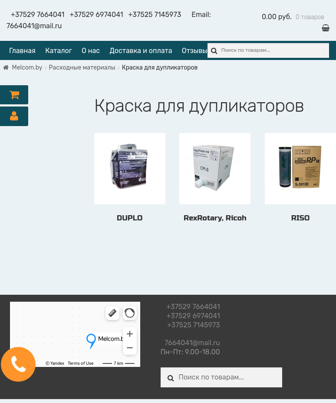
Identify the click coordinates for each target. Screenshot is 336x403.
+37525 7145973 (154, 14)
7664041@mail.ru (34, 26)
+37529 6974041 (96, 14)
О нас (91, 51)
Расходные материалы (82, 67)
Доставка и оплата (140, 51)
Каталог (58, 51)
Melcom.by (27, 67)
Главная (22, 51)
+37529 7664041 (37, 14)
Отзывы (195, 51)
